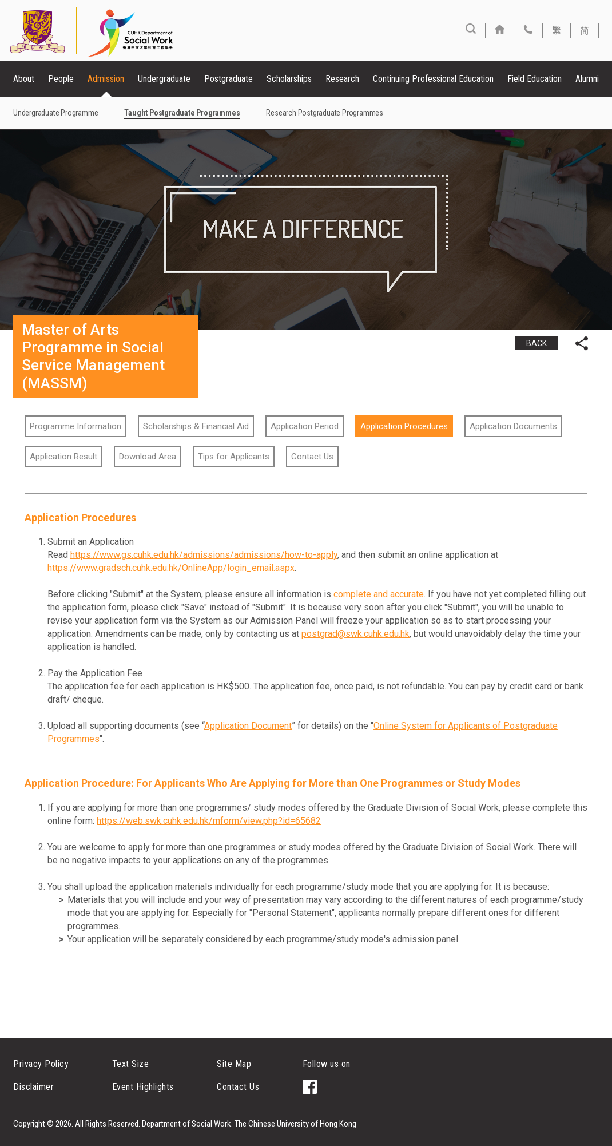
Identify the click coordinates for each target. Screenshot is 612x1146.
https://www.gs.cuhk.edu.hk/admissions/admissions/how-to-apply (203, 554)
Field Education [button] (534, 78)
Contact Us (238, 1086)
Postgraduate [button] (228, 78)
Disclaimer (33, 1086)
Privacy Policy (41, 1063)
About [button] (23, 78)
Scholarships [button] (289, 78)
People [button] (61, 78)
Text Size (130, 1063)
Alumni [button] (587, 78)
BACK (536, 343)
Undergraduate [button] (164, 78)
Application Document (248, 725)
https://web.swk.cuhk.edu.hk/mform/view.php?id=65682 (209, 820)
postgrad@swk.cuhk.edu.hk (355, 633)
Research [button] (342, 78)
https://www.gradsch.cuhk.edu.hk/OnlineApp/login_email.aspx (171, 567)
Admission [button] (106, 78)
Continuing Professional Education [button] (433, 78)
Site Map (234, 1063)
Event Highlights (143, 1086)
